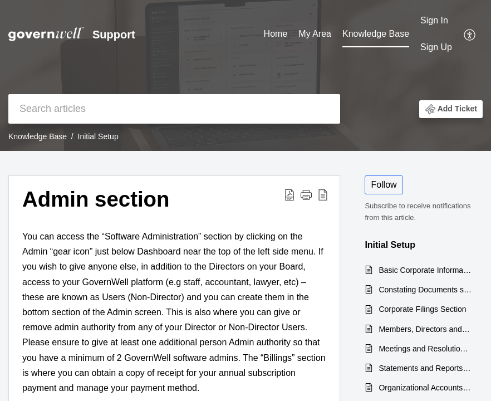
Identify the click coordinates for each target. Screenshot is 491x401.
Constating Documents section (425, 289)
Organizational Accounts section (425, 387)
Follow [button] (383, 184)
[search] (174, 109)
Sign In (434, 20)
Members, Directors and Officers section (425, 329)
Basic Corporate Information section (425, 270)
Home (276, 33)
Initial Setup (98, 136)
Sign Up (436, 47)
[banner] (245, 75)
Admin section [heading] (96, 199)
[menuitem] (276, 34)
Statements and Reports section (425, 368)
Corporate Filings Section (422, 309)
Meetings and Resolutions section (425, 348)
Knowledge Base (375, 33)
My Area (314, 33)
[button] (470, 34)
